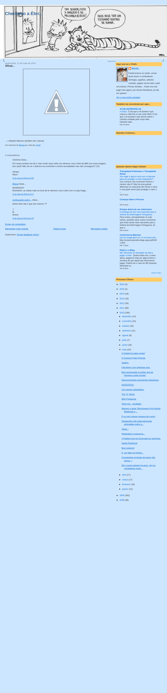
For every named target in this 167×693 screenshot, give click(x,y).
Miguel (15, 184)
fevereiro (126, 484)
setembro (127, 330)
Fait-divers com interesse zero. (136, 367)
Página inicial (59, 229)
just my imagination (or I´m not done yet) (138, 237)
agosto (125, 335)
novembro (127, 321)
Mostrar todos (156, 273)
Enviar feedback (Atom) (28, 234)
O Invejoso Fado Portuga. (134, 358)
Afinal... (125, 429)
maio (124, 349)
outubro (126, 326)
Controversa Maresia (130, 235)
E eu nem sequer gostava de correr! (138, 416)
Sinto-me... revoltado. (132, 404)
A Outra (123, 111)
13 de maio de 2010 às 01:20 (23, 218)
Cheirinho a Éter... (24, 13)
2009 (122, 495)
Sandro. (125, 362)
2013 (122, 298)
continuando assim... (22, 200)
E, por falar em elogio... (132, 453)
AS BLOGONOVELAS (130, 109)
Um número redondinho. (133, 389)
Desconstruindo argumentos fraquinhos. (140, 380)
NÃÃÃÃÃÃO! (128, 385)
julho (124, 340)
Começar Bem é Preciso (132, 199)
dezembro (127, 316)
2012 (122, 303)
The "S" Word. (128, 394)
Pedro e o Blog (127, 250)
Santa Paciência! (129, 443)
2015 (122, 289)
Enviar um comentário (15, 224)
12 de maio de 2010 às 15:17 (23, 194)
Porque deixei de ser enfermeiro (136, 209)
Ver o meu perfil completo (128, 97)
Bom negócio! (128, 448)
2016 (122, 284)
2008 (122, 500)
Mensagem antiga (99, 229)
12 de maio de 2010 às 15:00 (23, 178)
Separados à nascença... (133, 434)
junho (125, 345)
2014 (122, 293)
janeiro (125, 489)
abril (124, 475)
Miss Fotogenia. (129, 399)
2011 (122, 308)
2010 (122, 312)
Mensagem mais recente (16, 229)
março (125, 479)
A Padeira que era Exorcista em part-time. (141, 438)
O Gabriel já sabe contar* (133, 353)
